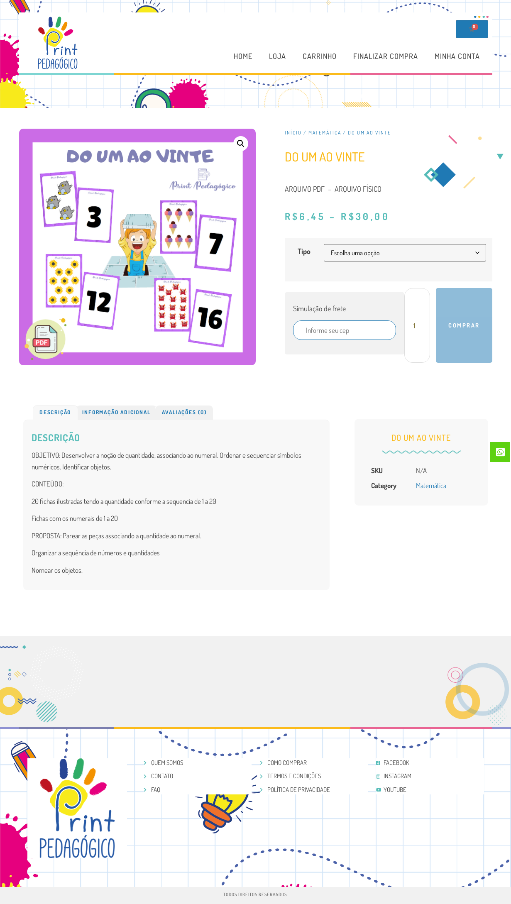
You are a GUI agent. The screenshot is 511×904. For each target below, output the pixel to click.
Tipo (304, 251)
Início (293, 132)
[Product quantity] (417, 325)
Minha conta (457, 56)
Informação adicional (116, 412)
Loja (277, 56)
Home (243, 56)
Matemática (324, 132)
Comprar (464, 325)
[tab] (55, 412)
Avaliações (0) (184, 412)
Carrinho (320, 56)
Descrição (55, 412)
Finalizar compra (385, 56)
